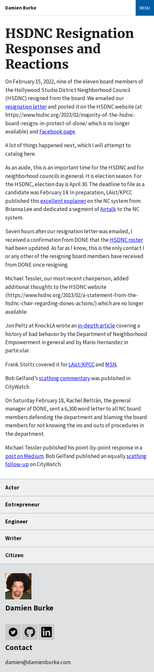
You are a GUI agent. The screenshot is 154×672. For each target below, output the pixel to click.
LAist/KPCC (81, 364)
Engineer (16, 521)
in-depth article (96, 325)
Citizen (14, 555)
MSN (111, 364)
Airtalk (108, 209)
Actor (12, 487)
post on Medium (24, 456)
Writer (13, 538)
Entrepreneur (22, 504)
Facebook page (57, 131)
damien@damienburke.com (38, 662)
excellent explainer (63, 200)
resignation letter (26, 106)
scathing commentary (64, 378)
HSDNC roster (126, 239)
